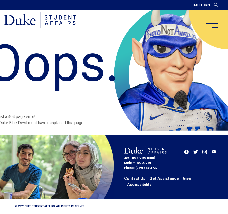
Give (187, 178)
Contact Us (134, 178)
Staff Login (201, 5)
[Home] (41, 20)
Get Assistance (164, 178)
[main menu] (212, 27)
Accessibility (139, 184)
